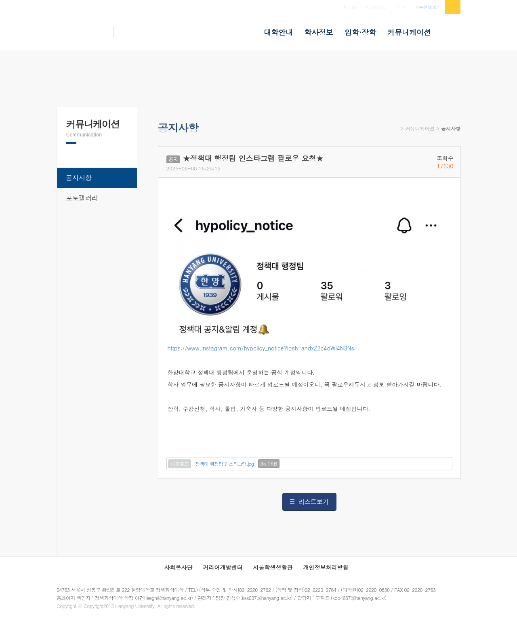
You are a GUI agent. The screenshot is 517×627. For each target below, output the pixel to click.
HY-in (400, 7)
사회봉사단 (178, 567)
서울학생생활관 (273, 567)
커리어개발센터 (223, 567)
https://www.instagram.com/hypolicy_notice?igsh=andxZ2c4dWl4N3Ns (261, 348)
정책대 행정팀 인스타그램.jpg (224, 463)
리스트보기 (313, 501)
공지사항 (451, 128)
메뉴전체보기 (427, 7)
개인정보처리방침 (326, 567)
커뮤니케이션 (420, 128)
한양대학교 (375, 7)
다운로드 (180, 463)
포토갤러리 (82, 198)
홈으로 (349, 7)
